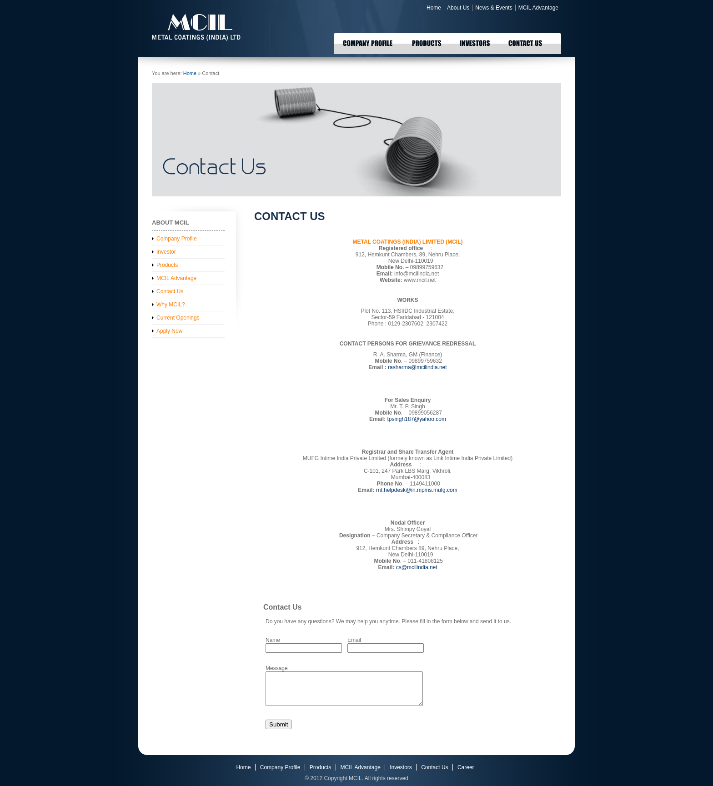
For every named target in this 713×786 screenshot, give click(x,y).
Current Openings (178, 318)
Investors (401, 767)
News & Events (493, 8)
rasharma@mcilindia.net (417, 367)
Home (434, 8)
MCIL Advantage (538, 8)
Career (465, 767)
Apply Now (169, 331)
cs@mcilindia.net (416, 567)
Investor (166, 252)
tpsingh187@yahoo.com (416, 419)
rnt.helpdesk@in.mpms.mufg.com (416, 490)
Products (167, 265)
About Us (458, 8)
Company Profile (176, 238)
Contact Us (169, 291)
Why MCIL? (170, 304)
